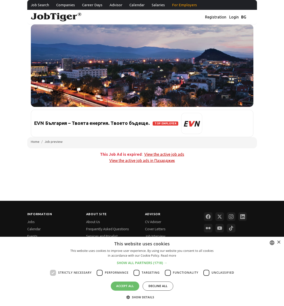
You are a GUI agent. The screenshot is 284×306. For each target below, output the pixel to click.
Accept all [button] (125, 286)
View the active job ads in (142, 160)
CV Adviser (153, 222)
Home (35, 142)
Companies (65, 5)
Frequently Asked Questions (107, 229)
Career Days (92, 5)
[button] (142, 263)
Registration (215, 17)
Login (234, 17)
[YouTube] (219, 228)
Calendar (137, 5)
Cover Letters (155, 229)
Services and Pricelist (102, 236)
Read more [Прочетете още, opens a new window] (168, 256)
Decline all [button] (157, 286)
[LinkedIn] (242, 216)
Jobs (31, 222)
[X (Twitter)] (219, 216)
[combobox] (272, 242)
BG (243, 17)
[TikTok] (231, 228)
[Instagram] (231, 216)
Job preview (54, 142)
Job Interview (155, 236)
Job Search (40, 5)
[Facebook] (208, 216)
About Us (93, 222)
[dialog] (142, 271)
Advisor (116, 5)
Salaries (158, 5)
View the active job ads (164, 154)
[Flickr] (208, 228)
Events (32, 236)
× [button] (278, 242)
